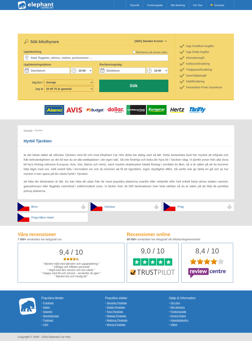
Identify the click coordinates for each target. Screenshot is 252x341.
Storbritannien (51, 315)
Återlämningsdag (110, 64)
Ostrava (109, 206)
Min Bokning (178, 5)
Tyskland (48, 320)
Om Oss (197, 5)
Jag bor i (37, 82)
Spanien (48, 311)
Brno (34, 206)
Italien (46, 307)
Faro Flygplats (115, 311)
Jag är (39, 88)
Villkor (173, 324)
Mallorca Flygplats (117, 320)
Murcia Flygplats (116, 324)
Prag (180, 206)
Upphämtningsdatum (37, 64)
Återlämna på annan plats (151, 52)
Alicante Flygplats (117, 302)
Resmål (134, 5)
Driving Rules (178, 315)
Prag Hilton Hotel (42, 217)
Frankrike (48, 302)
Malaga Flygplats (116, 315)
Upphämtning (32, 51)
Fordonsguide (155, 5)
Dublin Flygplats (116, 307)
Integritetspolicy (179, 320)
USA (45, 324)
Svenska (217, 5)
